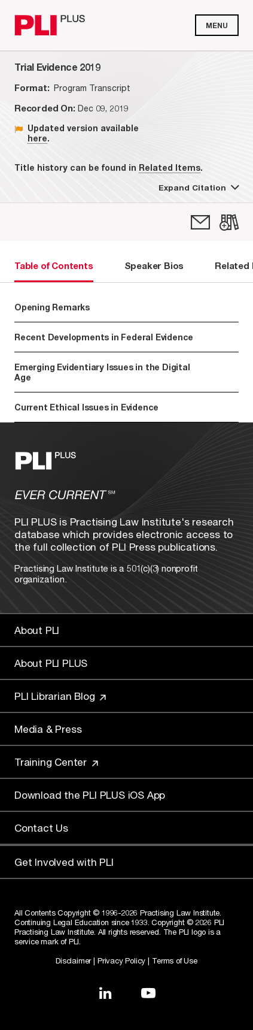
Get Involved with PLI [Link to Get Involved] (64, 862)
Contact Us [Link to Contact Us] (41, 827)
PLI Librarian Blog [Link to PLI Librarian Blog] (60, 696)
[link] (200, 222)
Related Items (169, 167)
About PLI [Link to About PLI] (36, 630)
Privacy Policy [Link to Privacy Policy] (121, 960)
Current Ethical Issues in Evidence (86, 407)
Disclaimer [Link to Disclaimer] (73, 960)
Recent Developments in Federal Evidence (124, 337)
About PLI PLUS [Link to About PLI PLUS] (50, 663)
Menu (217, 25)
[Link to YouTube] (148, 992)
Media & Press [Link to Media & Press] (47, 729)
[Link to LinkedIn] (105, 992)
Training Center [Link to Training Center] (56, 762)
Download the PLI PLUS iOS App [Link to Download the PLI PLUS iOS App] (89, 795)
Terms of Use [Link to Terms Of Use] (174, 960)
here (37, 138)
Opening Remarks (52, 307)
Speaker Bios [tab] (154, 265)
